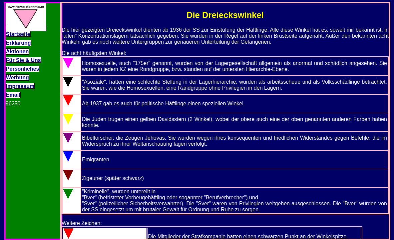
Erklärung (18, 43)
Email (13, 95)
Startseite (18, 34)
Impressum (20, 86)
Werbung (17, 77)
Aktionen (17, 51)
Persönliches (22, 69)
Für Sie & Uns (23, 60)
